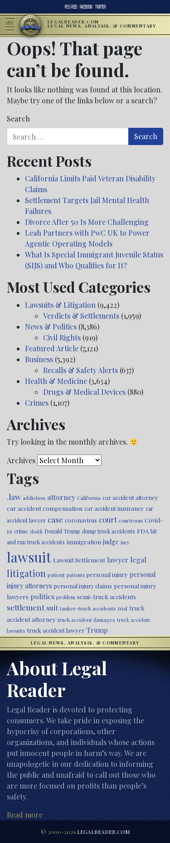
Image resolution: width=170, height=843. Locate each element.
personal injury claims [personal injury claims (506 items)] (83, 586)
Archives (21, 460)
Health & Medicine (56, 381)
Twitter (100, 7)
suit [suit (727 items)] (52, 607)
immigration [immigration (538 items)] (84, 542)
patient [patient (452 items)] (56, 574)
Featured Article (51, 348)
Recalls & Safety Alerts (80, 370)
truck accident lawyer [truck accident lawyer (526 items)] (56, 630)
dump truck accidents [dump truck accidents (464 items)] (108, 531)
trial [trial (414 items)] (122, 608)
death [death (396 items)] (36, 531)
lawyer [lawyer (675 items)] (117, 559)
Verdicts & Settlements (81, 315)
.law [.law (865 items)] (14, 496)
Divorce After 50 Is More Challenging (87, 222)
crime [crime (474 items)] (21, 531)
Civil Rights (62, 337)
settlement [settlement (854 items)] (25, 607)
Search (18, 118)
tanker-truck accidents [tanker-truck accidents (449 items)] (88, 608)
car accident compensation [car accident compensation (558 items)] (45, 508)
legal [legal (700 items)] (138, 559)
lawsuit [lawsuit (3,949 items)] (29, 557)
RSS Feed (71, 7)
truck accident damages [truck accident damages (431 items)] (86, 619)
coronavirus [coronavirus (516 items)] (81, 520)
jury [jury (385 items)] (125, 542)
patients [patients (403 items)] (76, 575)
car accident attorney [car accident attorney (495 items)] (130, 497)
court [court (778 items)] (108, 519)
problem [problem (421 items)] (65, 597)
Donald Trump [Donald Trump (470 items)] (62, 531)
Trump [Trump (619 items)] (97, 630)
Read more (25, 814)
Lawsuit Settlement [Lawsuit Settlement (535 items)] (79, 560)
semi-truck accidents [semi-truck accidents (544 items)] (106, 596)
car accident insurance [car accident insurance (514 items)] (114, 508)
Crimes (37, 402)
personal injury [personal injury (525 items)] (107, 574)
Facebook (86, 7)
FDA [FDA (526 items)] (143, 531)
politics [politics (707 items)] (42, 596)
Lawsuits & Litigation (60, 305)
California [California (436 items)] (89, 497)
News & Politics (51, 326)
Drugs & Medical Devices (84, 392)
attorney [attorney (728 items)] (61, 497)
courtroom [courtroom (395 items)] (131, 520)
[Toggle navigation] (12, 25)
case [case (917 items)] (55, 519)
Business (39, 359)
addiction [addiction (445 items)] (34, 497)
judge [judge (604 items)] (111, 542)
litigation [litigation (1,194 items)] (26, 573)
